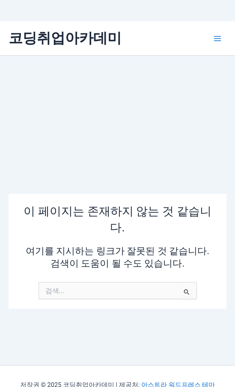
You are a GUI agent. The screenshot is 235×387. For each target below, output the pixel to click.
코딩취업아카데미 (65, 38)
